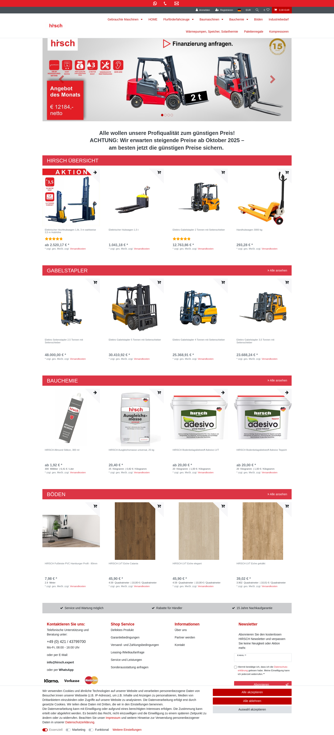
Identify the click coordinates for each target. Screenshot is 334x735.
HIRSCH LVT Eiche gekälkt (250, 563)
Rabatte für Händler (169, 608)
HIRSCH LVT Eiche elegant (187, 563)
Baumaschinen (210, 19)
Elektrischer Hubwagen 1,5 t (123, 229)
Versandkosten (78, 248)
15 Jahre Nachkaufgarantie (254, 608)
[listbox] (71, 197)
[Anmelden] (202, 10)
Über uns (181, 630)
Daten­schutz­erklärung (79, 722)
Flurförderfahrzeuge (176, 19)
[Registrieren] (224, 10)
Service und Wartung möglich (84, 608)
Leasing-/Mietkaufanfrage (127, 652)
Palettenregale (253, 31)
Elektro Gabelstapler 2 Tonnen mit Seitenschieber (199, 229)
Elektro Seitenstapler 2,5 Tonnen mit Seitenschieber (64, 341)
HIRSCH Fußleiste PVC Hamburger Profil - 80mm (71, 563)
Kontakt (180, 645)
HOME (152, 19)
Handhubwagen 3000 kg (249, 229)
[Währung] (248, 10)
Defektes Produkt (122, 630)
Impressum (113, 717)
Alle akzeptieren (252, 692)
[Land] (239, 10)
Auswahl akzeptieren (252, 709)
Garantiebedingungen (125, 637)
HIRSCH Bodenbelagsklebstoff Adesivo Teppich (261, 450)
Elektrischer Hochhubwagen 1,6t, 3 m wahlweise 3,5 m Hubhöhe (70, 231)
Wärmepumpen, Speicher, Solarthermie (212, 31)
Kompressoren (279, 31)
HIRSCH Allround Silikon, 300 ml (62, 450)
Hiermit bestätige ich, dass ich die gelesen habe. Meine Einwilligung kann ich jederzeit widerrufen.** (264, 670)
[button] (61, 79)
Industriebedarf (279, 19)
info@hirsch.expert (60, 662)
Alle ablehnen (252, 701)
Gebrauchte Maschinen (123, 19)
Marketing (78, 729)
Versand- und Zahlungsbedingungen (135, 645)
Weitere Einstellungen (126, 729)
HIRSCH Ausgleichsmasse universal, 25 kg (131, 450)
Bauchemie (237, 19)
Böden (258, 19)
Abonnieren (271, 685)
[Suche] (257, 10)
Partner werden (185, 637)
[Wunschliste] (266, 10)
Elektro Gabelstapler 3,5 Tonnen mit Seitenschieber (255, 341)
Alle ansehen (277, 270)
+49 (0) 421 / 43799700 (66, 642)
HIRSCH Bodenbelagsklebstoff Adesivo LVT (196, 450)
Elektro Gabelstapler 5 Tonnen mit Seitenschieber (135, 339)
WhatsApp (66, 669)
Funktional (102, 729)
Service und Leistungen (126, 659)
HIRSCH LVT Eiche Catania (123, 563)
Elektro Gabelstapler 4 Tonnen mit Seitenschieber (199, 339)
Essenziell (56, 729)
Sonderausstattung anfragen (129, 667)
